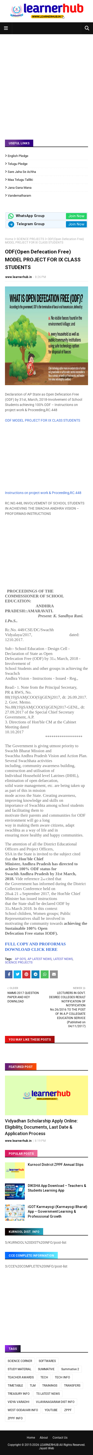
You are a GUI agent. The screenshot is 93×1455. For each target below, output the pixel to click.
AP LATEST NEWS (40, 959)
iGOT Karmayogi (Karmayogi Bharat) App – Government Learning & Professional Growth (57, 1211)
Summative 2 (70, 1369)
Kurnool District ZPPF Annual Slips (56, 1165)
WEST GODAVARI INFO (23, 1410)
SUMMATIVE (46, 1369)
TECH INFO (62, 1377)
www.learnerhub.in (18, 277)
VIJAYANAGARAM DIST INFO (55, 1402)
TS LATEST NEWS (48, 1393)
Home (9, 239)
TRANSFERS (72, 1385)
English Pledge (18, 156)
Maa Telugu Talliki (20, 180)
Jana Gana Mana (19, 187)
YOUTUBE (51, 1410)
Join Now (76, 216)
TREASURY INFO (19, 1393)
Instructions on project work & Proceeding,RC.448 (43, 493)
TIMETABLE (15, 1385)
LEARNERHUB (49, 1445)
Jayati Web (46, 1448)
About (44, 1437)
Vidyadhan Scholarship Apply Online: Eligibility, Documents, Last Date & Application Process (41, 1127)
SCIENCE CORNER (20, 1361)
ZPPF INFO (15, 1418)
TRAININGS (49, 1385)
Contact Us (60, 1437)
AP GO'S (20, 959)
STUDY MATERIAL (19, 1369)
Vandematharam (19, 195)
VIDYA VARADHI (18, 1402)
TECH (44, 1377)
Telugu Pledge (18, 164)
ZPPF (68, 1410)
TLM (32, 1385)
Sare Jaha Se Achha (22, 172)
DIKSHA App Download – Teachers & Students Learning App (57, 1188)
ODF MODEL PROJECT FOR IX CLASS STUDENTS (42, 420)
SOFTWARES (47, 1361)
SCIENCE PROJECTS (30, 239)
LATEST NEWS (63, 959)
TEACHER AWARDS (21, 1377)
